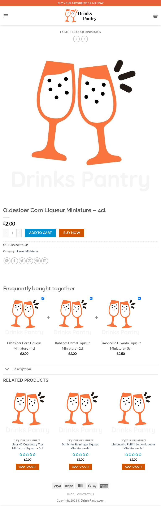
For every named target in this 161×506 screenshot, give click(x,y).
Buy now (71, 233)
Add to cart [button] (27, 466)
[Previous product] (84, 39)
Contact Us (85, 494)
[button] (5, 15)
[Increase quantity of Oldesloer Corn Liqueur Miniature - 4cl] (19, 233)
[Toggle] (7, 369)
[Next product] (76, 39)
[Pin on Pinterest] (37, 260)
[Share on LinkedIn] (44, 260)
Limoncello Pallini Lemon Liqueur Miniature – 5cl (133, 446)
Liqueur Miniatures (86, 32)
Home (64, 32)
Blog (71, 494)
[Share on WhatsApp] (7, 260)
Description (17, 369)
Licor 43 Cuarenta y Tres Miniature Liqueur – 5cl (27, 446)
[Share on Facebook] (14, 260)
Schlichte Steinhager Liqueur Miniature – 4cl (80, 446)
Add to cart (40, 233)
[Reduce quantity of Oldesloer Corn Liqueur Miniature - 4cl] (5, 233)
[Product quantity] (12, 233)
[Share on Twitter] (22, 260)
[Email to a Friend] (29, 260)
